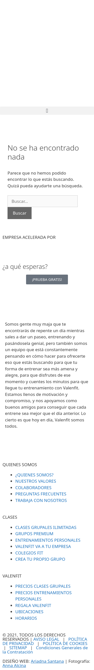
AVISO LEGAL (46, 639)
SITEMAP (18, 647)
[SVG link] (47, 53)
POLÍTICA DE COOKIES (65, 643)
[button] (47, 111)
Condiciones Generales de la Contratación (45, 650)
